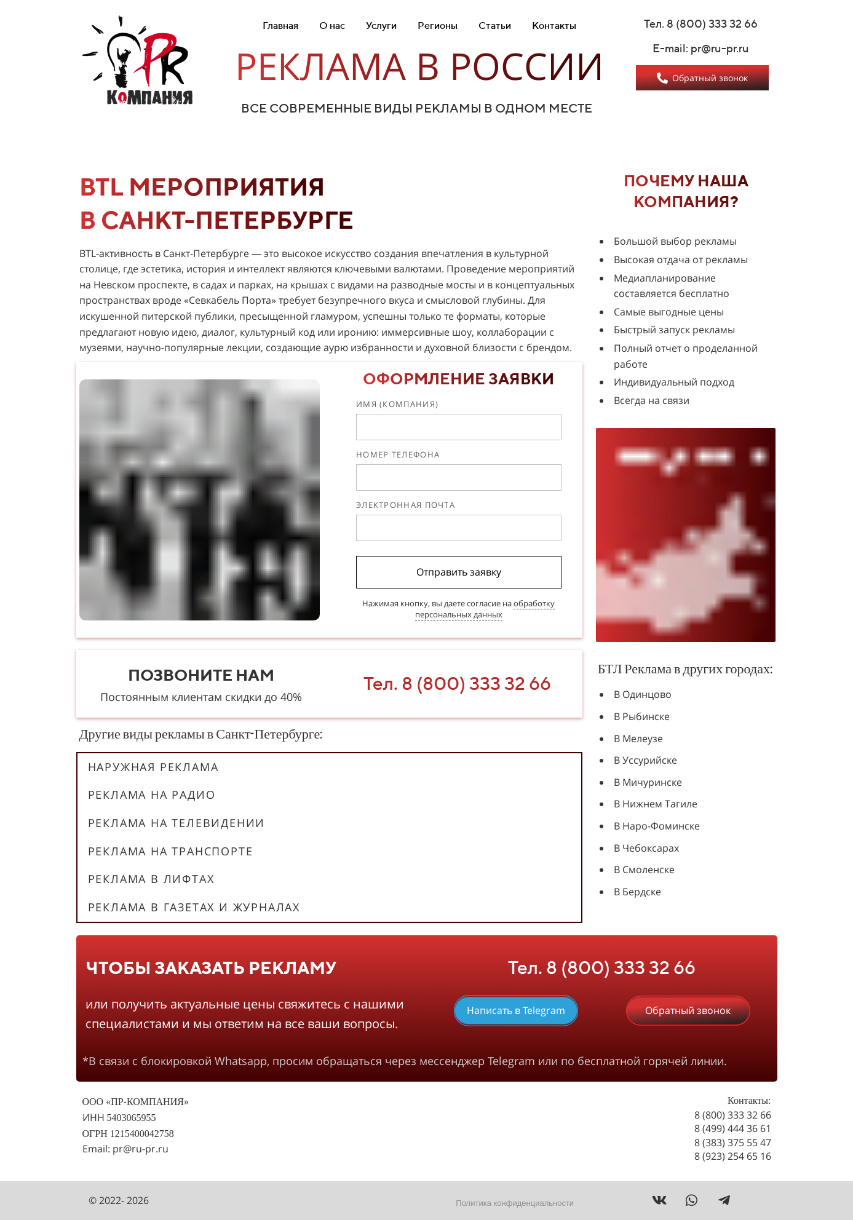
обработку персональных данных (485, 609)
